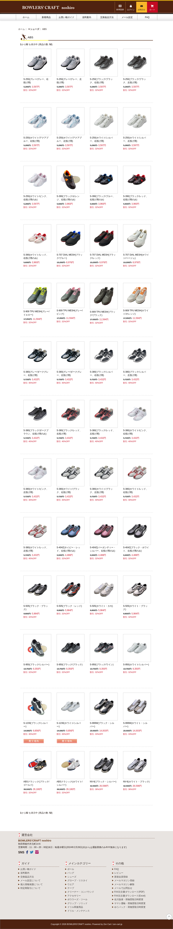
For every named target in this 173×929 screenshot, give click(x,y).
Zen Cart (107, 924)
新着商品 (46, 17)
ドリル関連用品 (75, 907)
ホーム (26, 17)
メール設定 (127, 17)
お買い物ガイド (66, 17)
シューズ (71, 876)
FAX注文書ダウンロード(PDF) (129, 892)
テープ (70, 888)
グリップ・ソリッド (77, 903)
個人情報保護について (31, 884)
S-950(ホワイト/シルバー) (136, 664)
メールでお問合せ (123, 888)
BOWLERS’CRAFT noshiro (79, 924)
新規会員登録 (121, 876)
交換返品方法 (107, 17)
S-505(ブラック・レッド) (69, 606)
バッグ (70, 873)
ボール (70, 869)
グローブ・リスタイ (77, 880)
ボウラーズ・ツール (77, 899)
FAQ (147, 17)
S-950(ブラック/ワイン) (101, 664)
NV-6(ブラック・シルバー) (103, 781)
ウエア (70, 884)
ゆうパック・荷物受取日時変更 (130, 907)
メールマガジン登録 (124, 880)
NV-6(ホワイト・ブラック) (136, 781)
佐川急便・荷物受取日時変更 (128, 899)
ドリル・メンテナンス (78, 910)
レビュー (118, 873)
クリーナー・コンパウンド (80, 892)
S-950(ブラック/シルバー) (36, 664)
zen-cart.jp (117, 924)
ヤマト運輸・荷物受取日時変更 (130, 903)
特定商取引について (30, 888)
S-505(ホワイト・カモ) (101, 606)
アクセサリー (74, 895)
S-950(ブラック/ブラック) (69, 664)
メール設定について (30, 880)
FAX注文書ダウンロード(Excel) (130, 895)
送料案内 (86, 17)
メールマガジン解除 (124, 884)
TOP (169, 917)
